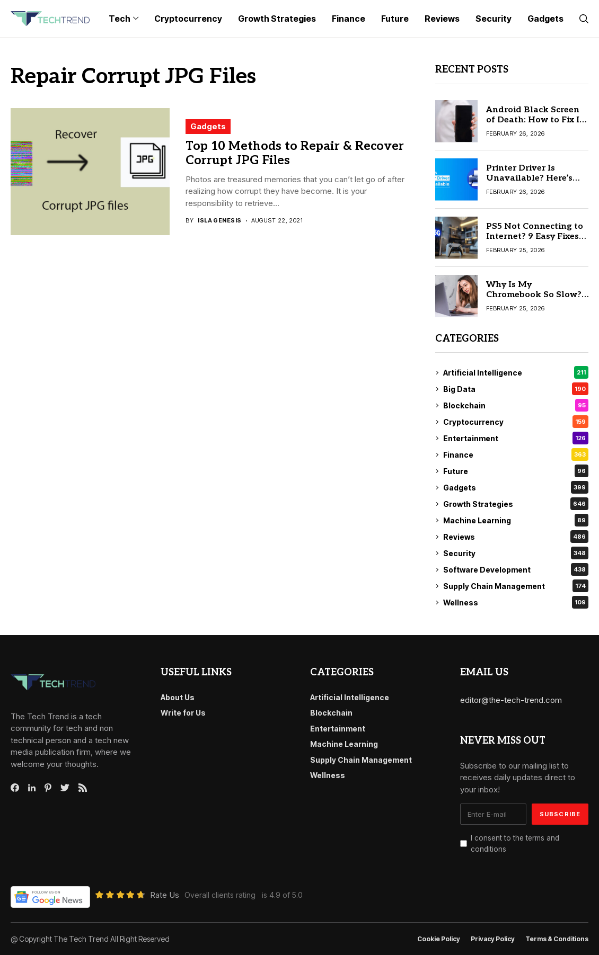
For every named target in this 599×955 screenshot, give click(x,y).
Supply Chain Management (515, 585)
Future (515, 471)
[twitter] (64, 788)
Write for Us (183, 712)
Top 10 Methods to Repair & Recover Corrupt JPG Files (295, 153)
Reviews (515, 536)
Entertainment (515, 438)
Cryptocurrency (515, 421)
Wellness (515, 602)
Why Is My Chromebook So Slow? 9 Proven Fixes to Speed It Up (537, 300)
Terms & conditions (556, 939)
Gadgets (208, 126)
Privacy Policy (493, 939)
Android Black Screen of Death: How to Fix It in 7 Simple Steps (534, 120)
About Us (178, 697)
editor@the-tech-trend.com (511, 700)
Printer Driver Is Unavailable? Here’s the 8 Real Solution (529, 178)
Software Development (515, 569)
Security (515, 553)
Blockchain (515, 405)
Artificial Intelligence (515, 372)
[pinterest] (48, 787)
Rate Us (164, 895)
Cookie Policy (438, 939)
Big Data (515, 388)
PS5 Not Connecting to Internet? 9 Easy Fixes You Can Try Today (534, 236)
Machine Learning (515, 520)
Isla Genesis (219, 220)
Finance (515, 454)
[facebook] (15, 787)
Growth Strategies (515, 503)
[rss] (82, 787)
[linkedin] (32, 788)
